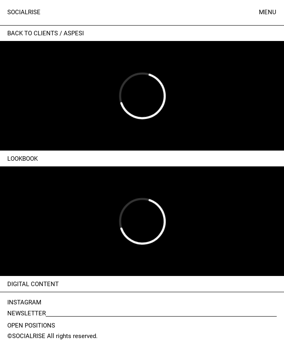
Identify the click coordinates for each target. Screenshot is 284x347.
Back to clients (32, 33)
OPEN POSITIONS (31, 325)
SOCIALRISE (24, 12)
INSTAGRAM (24, 302)
